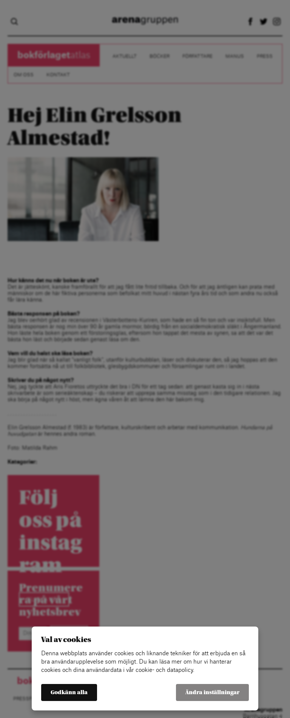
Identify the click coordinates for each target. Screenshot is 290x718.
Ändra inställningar (212, 692)
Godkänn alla (69, 692)
